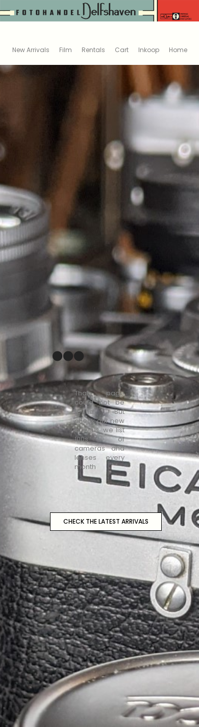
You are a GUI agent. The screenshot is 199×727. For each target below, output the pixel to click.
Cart (122, 49)
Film (65, 49)
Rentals (93, 49)
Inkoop (148, 49)
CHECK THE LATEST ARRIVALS (105, 521)
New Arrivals (30, 49)
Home (178, 49)
